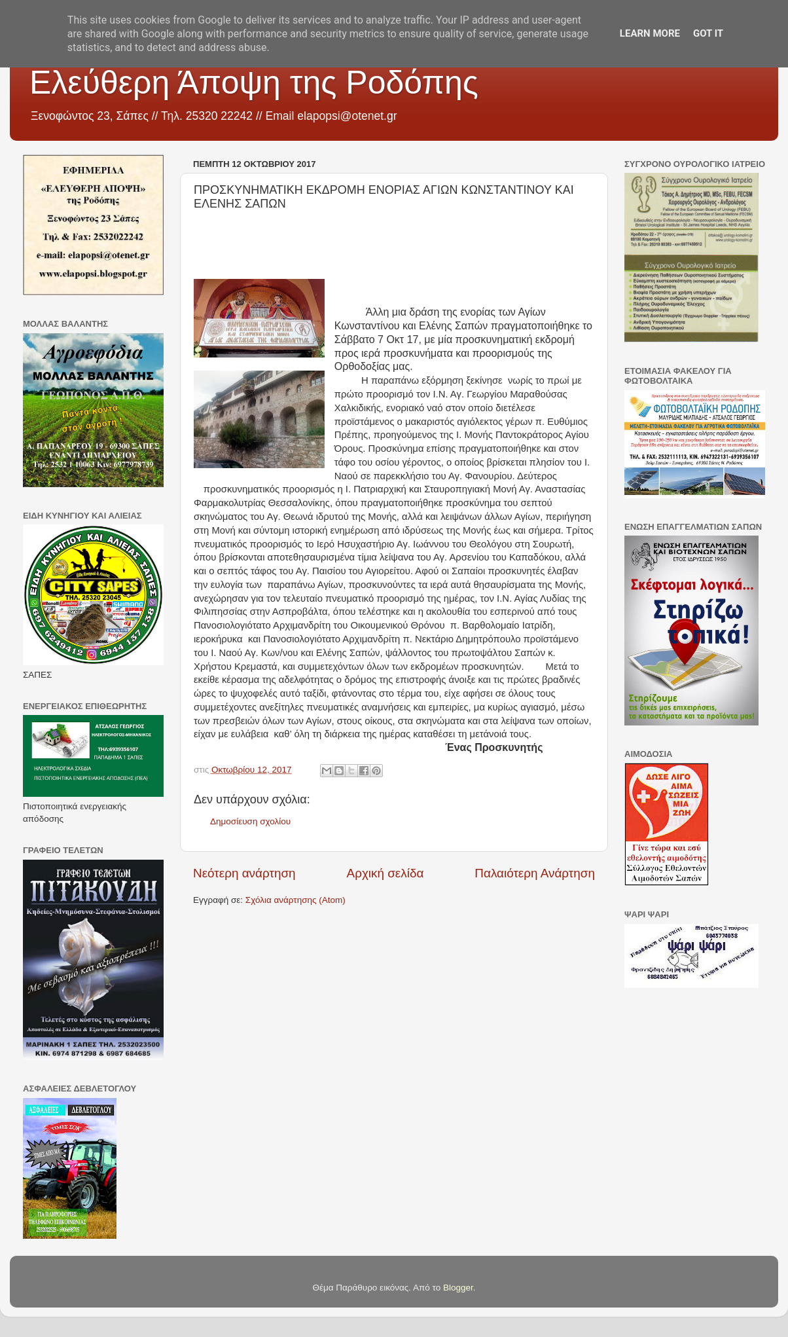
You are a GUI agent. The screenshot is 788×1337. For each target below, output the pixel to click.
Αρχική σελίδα (385, 873)
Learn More (650, 33)
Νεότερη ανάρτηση (244, 873)
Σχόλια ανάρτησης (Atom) (295, 900)
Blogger (458, 1287)
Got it (708, 33)
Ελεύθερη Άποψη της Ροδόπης (253, 82)
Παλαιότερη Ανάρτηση (535, 873)
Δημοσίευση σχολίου (250, 821)
